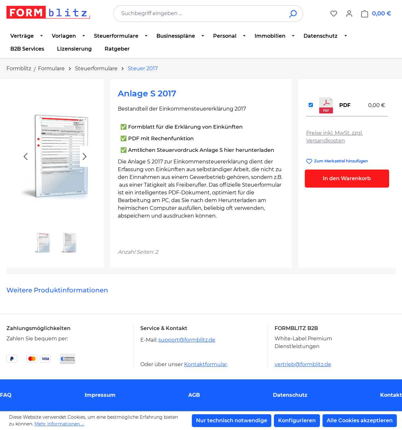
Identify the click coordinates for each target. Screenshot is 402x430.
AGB (194, 395)
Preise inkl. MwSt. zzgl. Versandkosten (334, 137)
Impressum (100, 395)
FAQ (6, 395)
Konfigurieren (297, 420)
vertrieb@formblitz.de (303, 364)
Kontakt (391, 395)
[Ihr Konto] (349, 13)
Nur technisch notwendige (231, 420)
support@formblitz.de (186, 340)
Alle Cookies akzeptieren (360, 420)
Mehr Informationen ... (59, 424)
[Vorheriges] (25, 156)
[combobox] (198, 13)
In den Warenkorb (347, 178)
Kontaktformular (205, 364)
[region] (55, 171)
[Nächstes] (84, 156)
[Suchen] (293, 13)
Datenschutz (290, 395)
